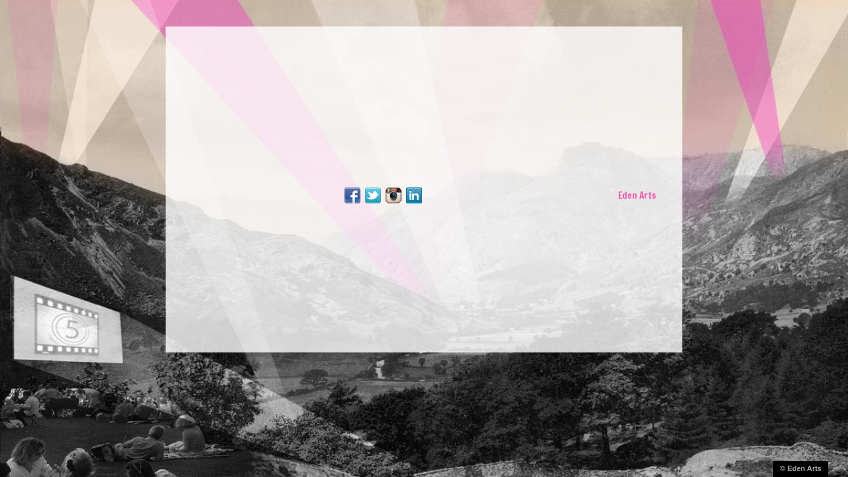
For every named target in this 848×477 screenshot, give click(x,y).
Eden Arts (637, 195)
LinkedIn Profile (414, 195)
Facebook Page (352, 195)
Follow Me (373, 195)
